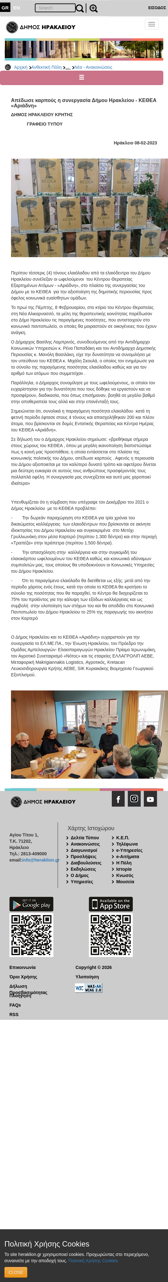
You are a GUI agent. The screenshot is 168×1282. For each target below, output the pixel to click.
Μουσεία (125, 881)
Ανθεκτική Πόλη (46, 67)
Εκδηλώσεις (83, 869)
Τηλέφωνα (127, 844)
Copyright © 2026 (93, 967)
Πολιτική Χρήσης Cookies (93, 1260)
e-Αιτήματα (127, 856)
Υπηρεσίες (82, 881)
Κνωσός (124, 875)
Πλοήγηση (20, 995)
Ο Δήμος (80, 875)
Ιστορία (124, 869)
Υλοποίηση (87, 976)
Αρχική (21, 67)
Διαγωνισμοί (84, 850)
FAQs (15, 1005)
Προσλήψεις (83, 856)
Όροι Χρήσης (23, 976)
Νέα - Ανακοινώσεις (93, 67)
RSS (14, 1014)
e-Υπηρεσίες (129, 850)
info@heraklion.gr (40, 860)
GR (5, 7)
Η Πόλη (124, 862)
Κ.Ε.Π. (122, 837)
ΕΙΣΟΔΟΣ (157, 7)
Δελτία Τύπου (85, 837)
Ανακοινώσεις (85, 844)
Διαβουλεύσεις (86, 862)
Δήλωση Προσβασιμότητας (28, 986)
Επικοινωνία (22, 967)
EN (17, 7)
